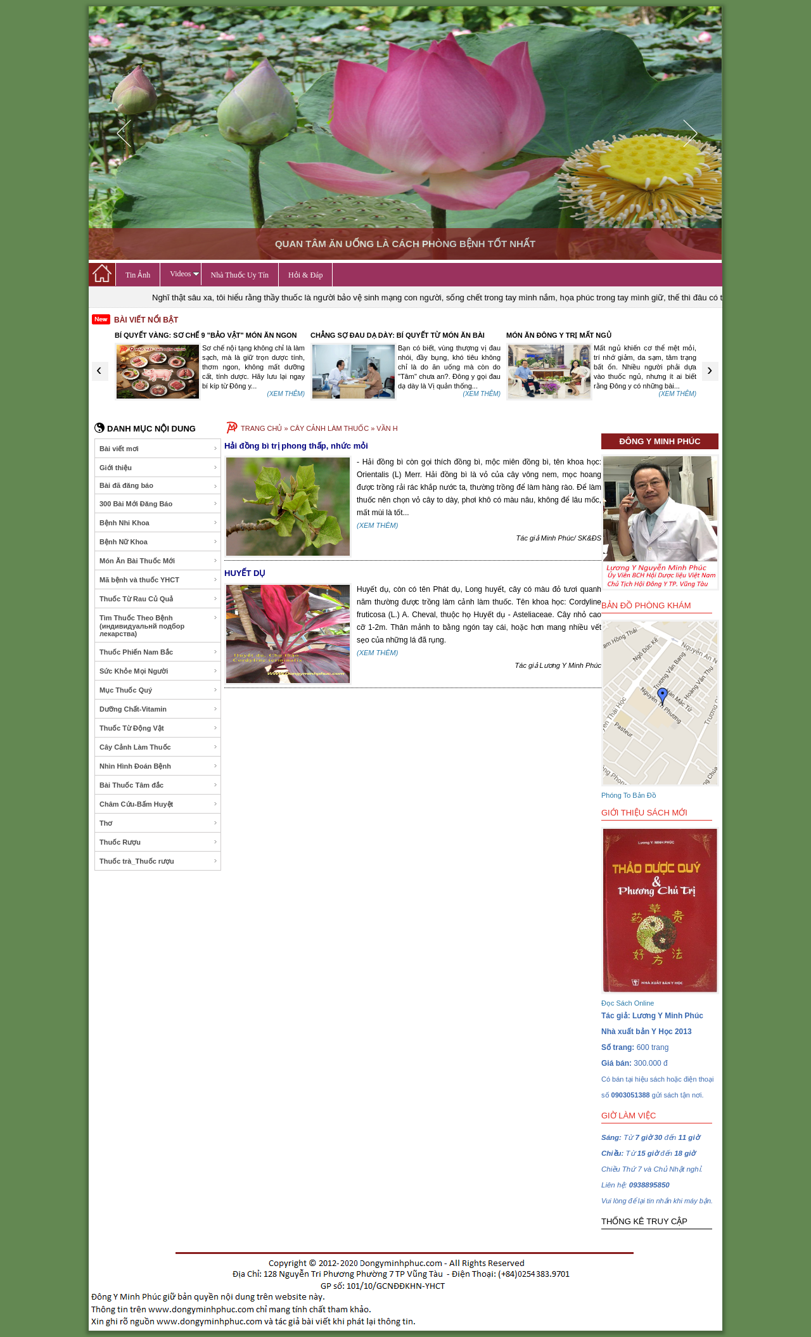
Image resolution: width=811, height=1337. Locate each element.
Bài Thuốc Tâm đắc (158, 785)
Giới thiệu (158, 467)
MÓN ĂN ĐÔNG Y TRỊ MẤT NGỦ (558, 335)
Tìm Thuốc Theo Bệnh (158, 625)
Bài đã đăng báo (158, 486)
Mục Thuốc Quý (158, 690)
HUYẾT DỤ (244, 573)
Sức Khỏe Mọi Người (158, 671)
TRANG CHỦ (261, 428)
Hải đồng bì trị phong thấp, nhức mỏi (296, 446)
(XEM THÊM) (286, 393)
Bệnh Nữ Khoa (158, 542)
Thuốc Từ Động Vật (158, 728)
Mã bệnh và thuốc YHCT (158, 580)
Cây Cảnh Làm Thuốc (158, 747)
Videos (184, 273)
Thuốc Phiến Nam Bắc (158, 652)
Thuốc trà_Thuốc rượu (158, 861)
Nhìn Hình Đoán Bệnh (158, 766)
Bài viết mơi (158, 448)
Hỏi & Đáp (305, 275)
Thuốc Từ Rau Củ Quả (158, 599)
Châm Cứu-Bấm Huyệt (158, 804)
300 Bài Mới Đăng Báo (158, 504)
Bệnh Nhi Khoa (158, 523)
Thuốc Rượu (158, 842)
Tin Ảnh (137, 275)
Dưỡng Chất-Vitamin (158, 709)
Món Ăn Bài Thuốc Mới (158, 561)
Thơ (158, 823)
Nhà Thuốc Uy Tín (240, 275)
